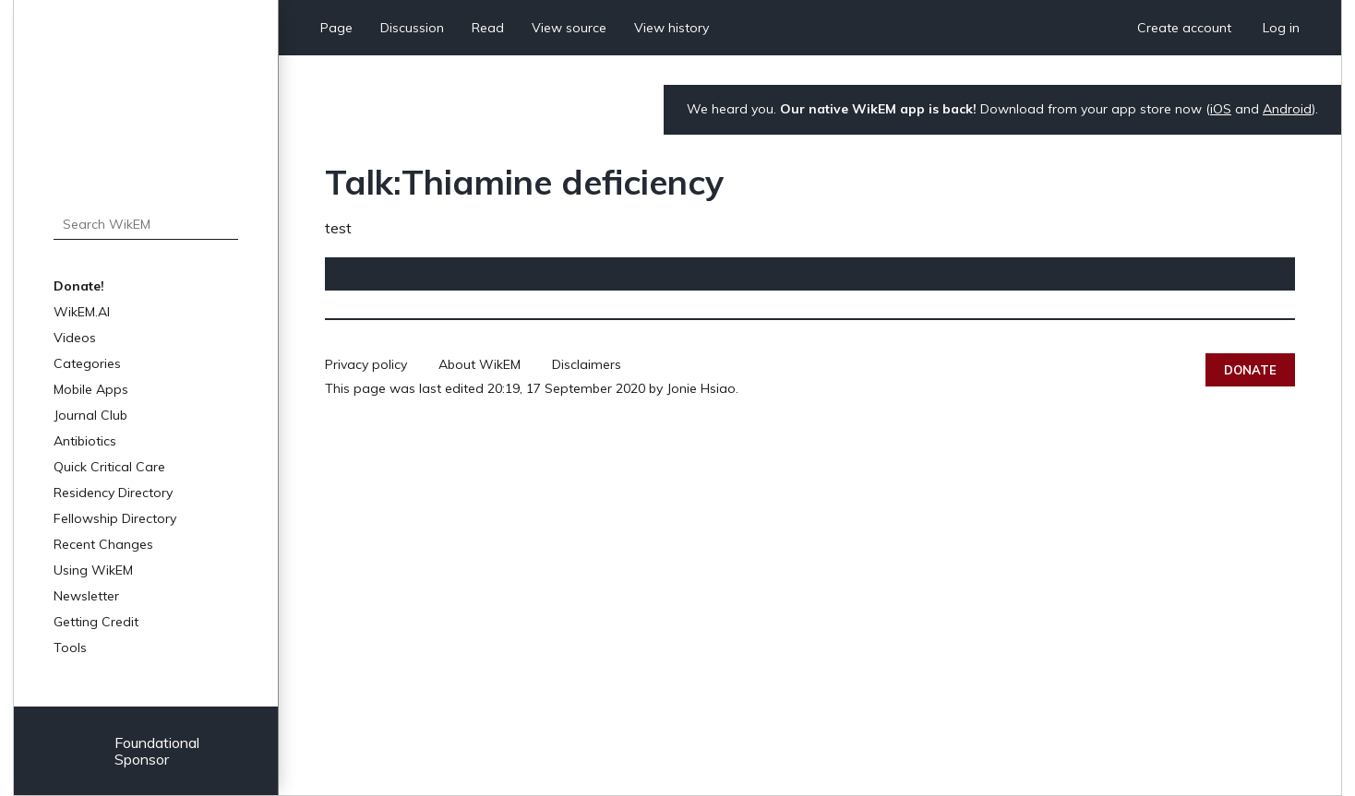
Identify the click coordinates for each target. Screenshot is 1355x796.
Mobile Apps (91, 389)
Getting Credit (96, 621)
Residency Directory (113, 492)
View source (569, 27)
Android (1287, 109)
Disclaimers (586, 364)
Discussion (412, 27)
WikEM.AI (82, 311)
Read (488, 27)
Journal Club (90, 415)
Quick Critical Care (109, 466)
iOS (1220, 109)
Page (336, 27)
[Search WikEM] (146, 224)
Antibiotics (85, 441)
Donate (1250, 369)
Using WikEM (93, 570)
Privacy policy (366, 364)
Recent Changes (103, 544)
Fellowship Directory (115, 518)
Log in (1281, 27)
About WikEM (479, 364)
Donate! (79, 286)
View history (671, 27)
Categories (87, 363)
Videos (75, 337)
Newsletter (86, 596)
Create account (1184, 27)
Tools (70, 647)
